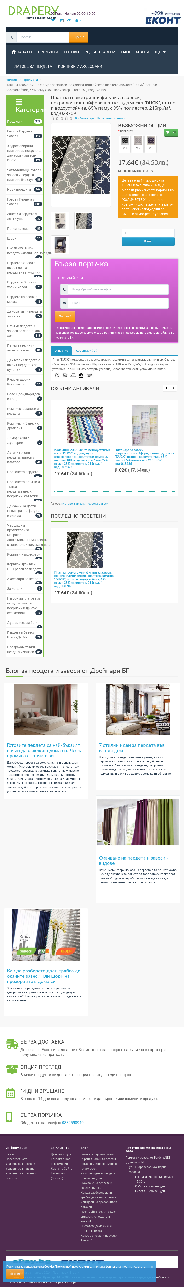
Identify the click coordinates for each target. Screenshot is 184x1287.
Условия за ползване (20, 1164)
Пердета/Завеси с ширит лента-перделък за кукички (23, 267)
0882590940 (73, 1122)
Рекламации (59, 1164)
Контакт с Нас (60, 1159)
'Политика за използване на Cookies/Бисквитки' (38, 1266)
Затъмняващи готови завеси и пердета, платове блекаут (24, 175)
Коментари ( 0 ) (86, 350)
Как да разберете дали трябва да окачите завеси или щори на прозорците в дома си (43, 976)
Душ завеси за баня (22, 623)
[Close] (151, 1267)
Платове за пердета (32, 66)
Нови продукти (19, 189)
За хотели (14, 589)
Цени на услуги (61, 1154)
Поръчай (65, 316)
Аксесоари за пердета (24, 579)
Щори (161, 52)
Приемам (15, 1274)
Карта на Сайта (61, 1168)
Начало (22, 52)
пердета (92, 503)
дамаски (80, 503)
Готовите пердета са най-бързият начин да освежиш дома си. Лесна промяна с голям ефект (45, 750)
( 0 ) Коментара (84, 118)
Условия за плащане (20, 1168)
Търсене (78, 37)
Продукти (48, 52)
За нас (10, 1154)
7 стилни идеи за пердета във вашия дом (132, 747)
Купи (148, 241)
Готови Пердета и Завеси (89, 52)
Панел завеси (135, 52)
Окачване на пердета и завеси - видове (133, 860)
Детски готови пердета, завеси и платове (21, 457)
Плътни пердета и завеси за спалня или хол (24, 331)
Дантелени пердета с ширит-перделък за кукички (23, 365)
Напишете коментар (111, 118)
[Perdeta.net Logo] (33, 14)
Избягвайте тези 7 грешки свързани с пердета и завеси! (98, 1216)
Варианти (126, 131)
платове (67, 503)
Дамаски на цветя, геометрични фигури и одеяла (23, 510)
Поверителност (16, 1159)
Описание (61, 350)
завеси (103, 503)
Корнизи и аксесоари (80, 66)
